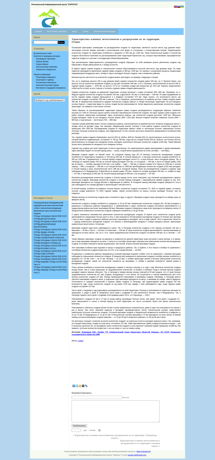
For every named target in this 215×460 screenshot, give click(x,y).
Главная (38, 31)
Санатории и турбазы (45, 80)
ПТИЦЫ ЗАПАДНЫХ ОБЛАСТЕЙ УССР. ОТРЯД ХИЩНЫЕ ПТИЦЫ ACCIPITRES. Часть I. (50, 270)
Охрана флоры (42, 61)
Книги (74, 31)
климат (81, 341)
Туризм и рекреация (42, 74)
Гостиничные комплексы (46, 82)
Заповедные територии (45, 59)
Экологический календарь (105, 31)
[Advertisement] (50, 148)
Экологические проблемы (46, 67)
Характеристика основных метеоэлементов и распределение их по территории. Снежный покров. (140, 443)
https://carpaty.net (143, 451)
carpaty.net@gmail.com (137, 455)
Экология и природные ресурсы (47, 56)
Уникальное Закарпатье (46, 69)
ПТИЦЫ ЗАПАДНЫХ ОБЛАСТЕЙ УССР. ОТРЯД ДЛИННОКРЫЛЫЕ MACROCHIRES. (50, 224)
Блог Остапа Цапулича (56, 31)
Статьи (85, 31)
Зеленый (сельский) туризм (47, 85)
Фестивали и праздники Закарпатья (51, 88)
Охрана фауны (42, 64)
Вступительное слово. (43, 53)
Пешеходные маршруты (46, 77)
